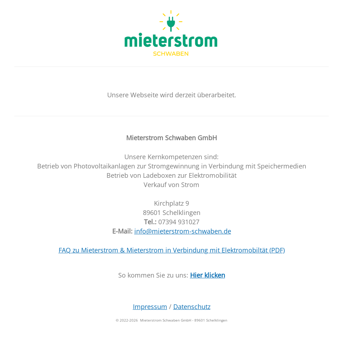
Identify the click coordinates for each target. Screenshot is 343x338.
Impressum (150, 306)
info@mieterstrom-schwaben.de (182, 231)
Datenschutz (191, 306)
